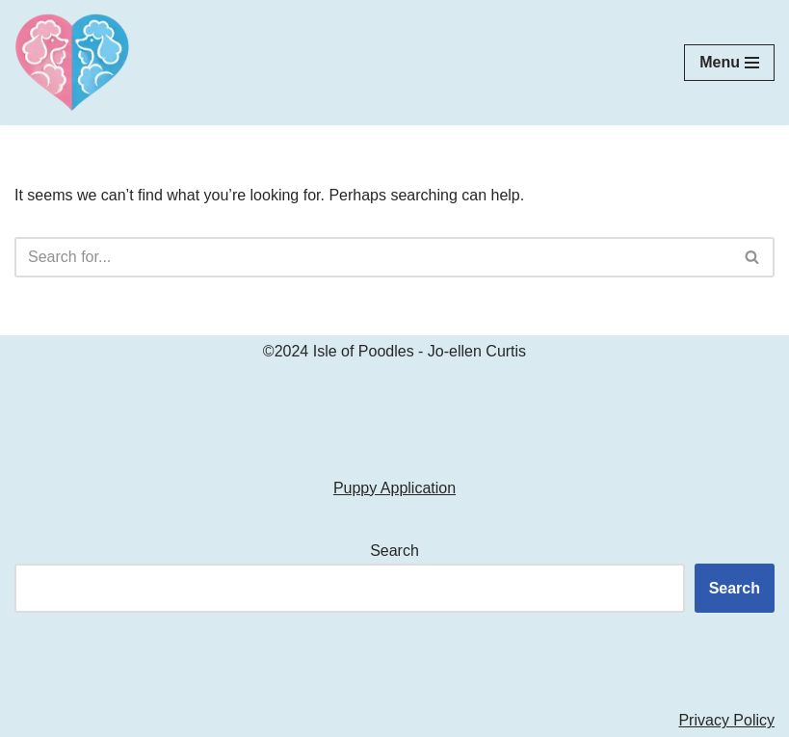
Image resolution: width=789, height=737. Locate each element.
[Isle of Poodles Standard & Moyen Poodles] (72, 62)
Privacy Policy (726, 720)
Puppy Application (394, 488)
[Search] (372, 257)
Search (394, 550)
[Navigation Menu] (729, 62)
